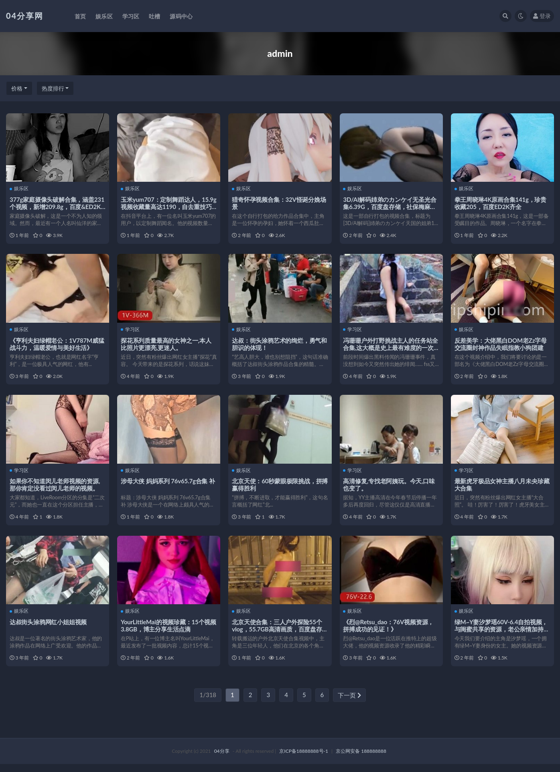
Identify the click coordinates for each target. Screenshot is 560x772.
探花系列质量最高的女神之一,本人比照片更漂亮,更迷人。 (166, 345)
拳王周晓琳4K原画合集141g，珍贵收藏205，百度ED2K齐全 (501, 202)
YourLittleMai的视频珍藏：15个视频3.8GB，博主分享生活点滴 (166, 631)
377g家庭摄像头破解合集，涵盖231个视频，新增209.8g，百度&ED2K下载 (57, 206)
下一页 (349, 703)
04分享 (221, 759)
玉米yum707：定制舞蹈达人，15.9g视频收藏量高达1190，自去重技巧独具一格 (168, 206)
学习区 (130, 331)
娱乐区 (19, 188)
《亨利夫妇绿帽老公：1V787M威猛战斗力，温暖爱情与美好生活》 (57, 345)
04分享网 (24, 15)
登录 (542, 15)
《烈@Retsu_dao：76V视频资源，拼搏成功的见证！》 (389, 631)
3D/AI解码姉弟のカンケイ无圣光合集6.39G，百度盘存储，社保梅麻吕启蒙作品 (390, 206)
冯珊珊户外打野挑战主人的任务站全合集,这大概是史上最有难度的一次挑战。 (391, 349)
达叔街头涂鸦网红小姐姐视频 (48, 627)
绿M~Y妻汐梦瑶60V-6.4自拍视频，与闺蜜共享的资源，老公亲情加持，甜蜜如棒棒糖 (502, 635)
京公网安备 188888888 (361, 759)
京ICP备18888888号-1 (303, 759)
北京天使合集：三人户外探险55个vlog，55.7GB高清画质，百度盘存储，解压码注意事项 (277, 635)
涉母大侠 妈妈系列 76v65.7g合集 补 (168, 485)
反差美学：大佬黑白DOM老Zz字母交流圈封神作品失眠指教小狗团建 (501, 345)
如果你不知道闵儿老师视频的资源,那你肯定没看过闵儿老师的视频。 (55, 488)
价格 (16, 88)
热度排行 (53, 88)
